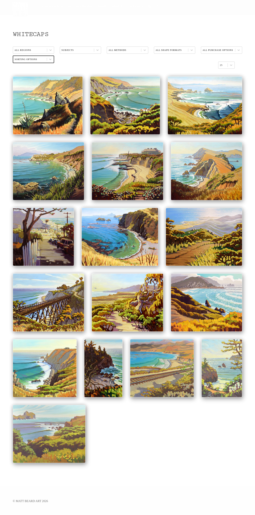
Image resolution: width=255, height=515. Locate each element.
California (52, 6)
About (117, 6)
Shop (101, 6)
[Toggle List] (231, 65)
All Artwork (80, 6)
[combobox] (223, 65)
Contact (136, 6)
